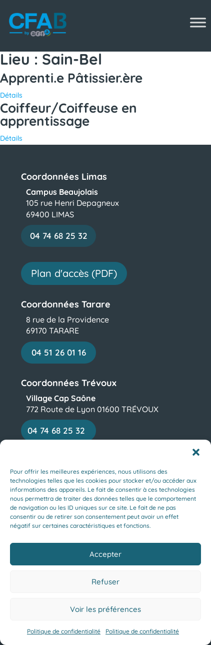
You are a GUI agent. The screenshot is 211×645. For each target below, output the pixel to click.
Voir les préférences (105, 609)
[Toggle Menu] (198, 22)
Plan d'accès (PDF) (74, 273)
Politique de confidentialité (63, 631)
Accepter (106, 554)
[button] (196, 452)
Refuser (106, 581)
